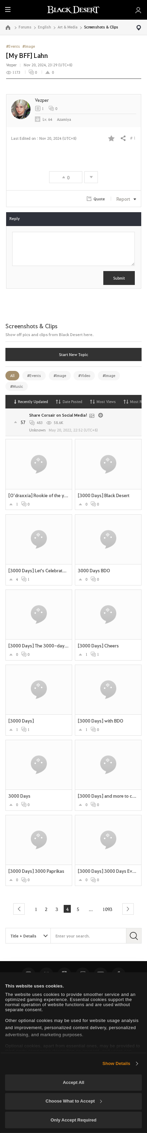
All (12, 375)
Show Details (116, 1063)
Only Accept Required (73, 1120)
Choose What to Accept (74, 1101)
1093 (108, 909)
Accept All (73, 1082)
